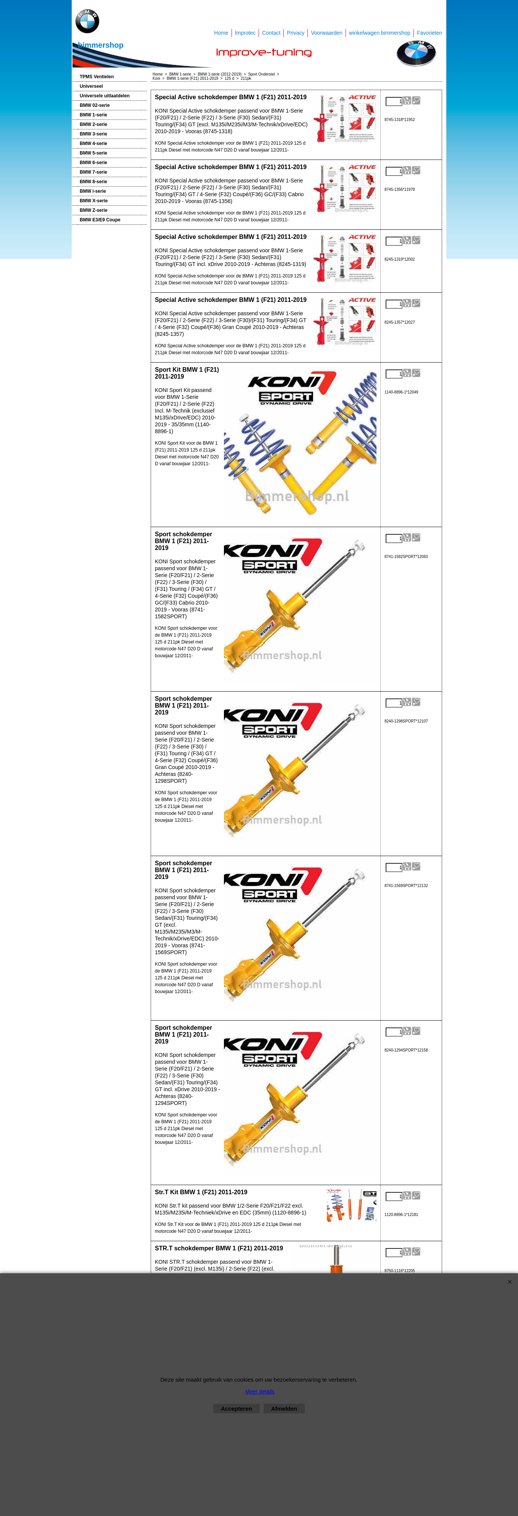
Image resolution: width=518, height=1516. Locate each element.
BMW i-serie (93, 191)
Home (221, 33)
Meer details (259, 1392)
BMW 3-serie (93, 134)
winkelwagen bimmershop (379, 33)
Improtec (245, 33)
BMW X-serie (94, 200)
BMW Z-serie (94, 210)
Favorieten (429, 33)
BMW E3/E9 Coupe (100, 220)
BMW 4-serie (93, 143)
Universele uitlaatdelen (105, 95)
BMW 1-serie (93, 115)
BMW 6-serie (93, 162)
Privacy (295, 33)
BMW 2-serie (93, 124)
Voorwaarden (327, 33)
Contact (271, 33)
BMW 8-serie (93, 181)
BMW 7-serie (93, 172)
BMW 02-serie (95, 105)
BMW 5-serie (93, 153)
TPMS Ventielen (97, 76)
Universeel (91, 86)
